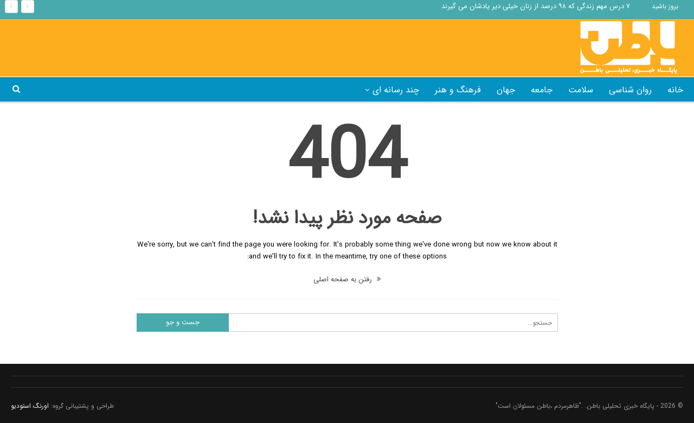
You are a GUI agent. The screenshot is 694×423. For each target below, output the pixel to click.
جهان (506, 90)
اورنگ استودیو (30, 406)
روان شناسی (630, 90)
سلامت (580, 90)
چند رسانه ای (395, 90)
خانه (675, 90)
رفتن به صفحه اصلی (347, 279)
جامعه (541, 90)
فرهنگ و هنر (458, 90)
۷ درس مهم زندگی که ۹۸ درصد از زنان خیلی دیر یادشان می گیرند (535, 6)
